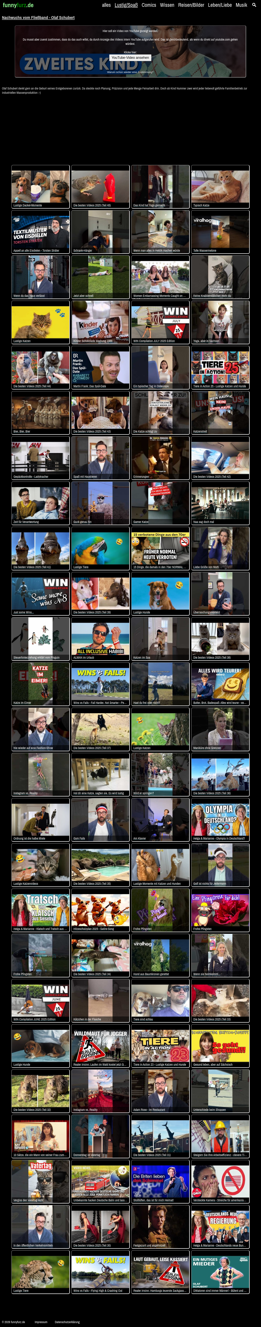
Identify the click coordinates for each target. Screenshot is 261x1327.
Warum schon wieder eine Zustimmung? (130, 72)
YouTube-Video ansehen (130, 58)
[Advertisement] (131, 128)
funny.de (18, 5)
